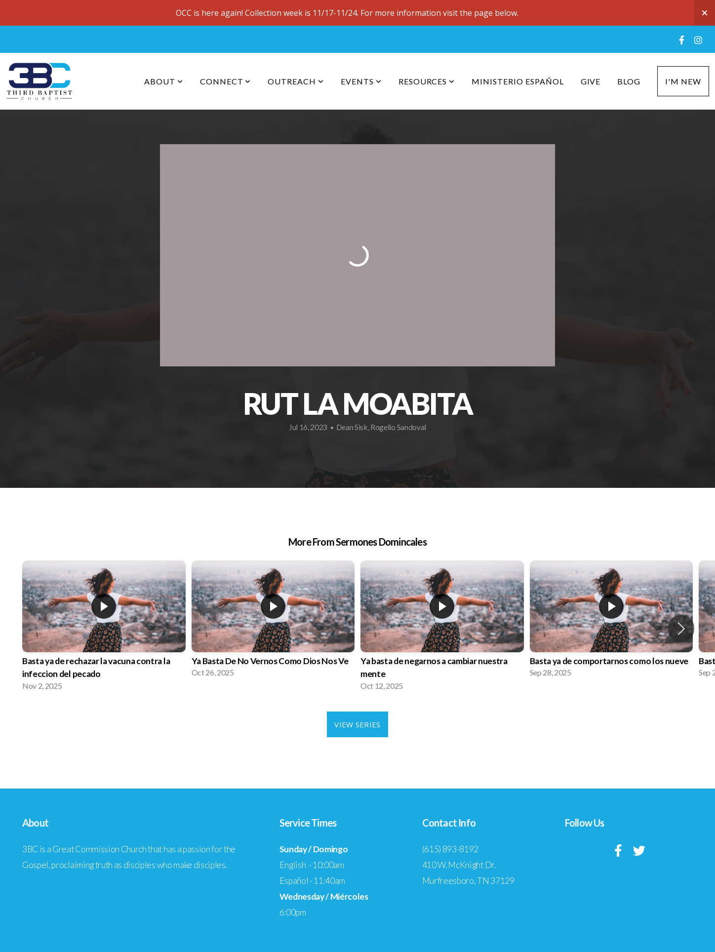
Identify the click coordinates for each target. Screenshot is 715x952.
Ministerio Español (517, 81)
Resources (426, 81)
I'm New (683, 81)
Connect (225, 81)
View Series (357, 724)
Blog (628, 81)
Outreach (296, 81)
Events (361, 81)
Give (591, 81)
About (163, 81)
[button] (681, 628)
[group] (104, 628)
